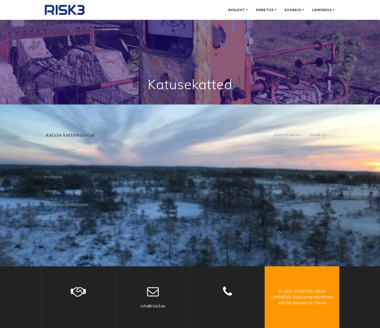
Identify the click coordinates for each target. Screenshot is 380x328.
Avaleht (236, 9)
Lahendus (322, 9)
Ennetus (265, 9)
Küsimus (293, 9)
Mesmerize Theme (309, 303)
